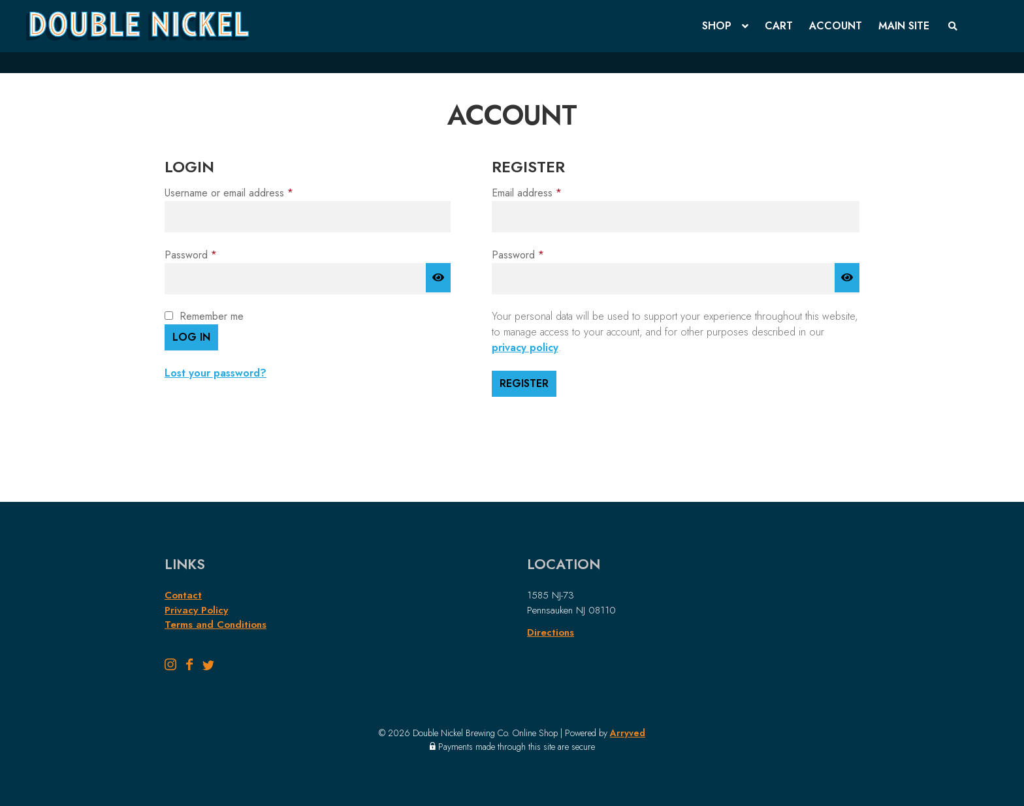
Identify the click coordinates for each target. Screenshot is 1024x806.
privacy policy (525, 347)
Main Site (903, 25)
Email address (546, 192)
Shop (716, 25)
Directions (550, 632)
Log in (191, 337)
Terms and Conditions (215, 624)
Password (211, 254)
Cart (779, 25)
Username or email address (249, 192)
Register (524, 383)
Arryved (627, 732)
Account (835, 25)
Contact (183, 595)
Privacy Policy (196, 610)
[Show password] (438, 278)
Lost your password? (215, 372)
